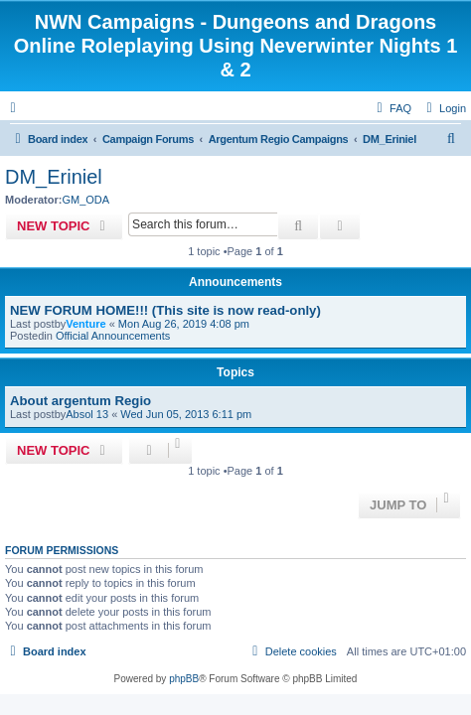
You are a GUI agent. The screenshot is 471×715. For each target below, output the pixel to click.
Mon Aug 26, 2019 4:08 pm (183, 324)
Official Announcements (113, 336)
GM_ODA (85, 200)
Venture (85, 324)
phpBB (184, 678)
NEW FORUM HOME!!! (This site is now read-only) (165, 310)
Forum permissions (61, 550)
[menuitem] (443, 108)
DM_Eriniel (53, 177)
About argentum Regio (80, 400)
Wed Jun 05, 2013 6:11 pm (185, 414)
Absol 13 (87, 414)
